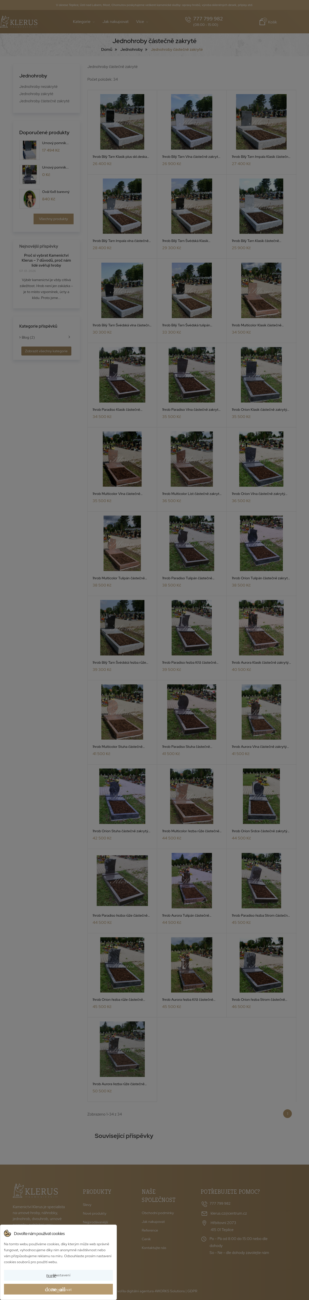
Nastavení (58, 1275)
